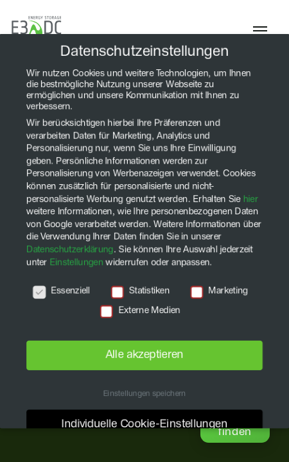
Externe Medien (140, 311)
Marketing (220, 292)
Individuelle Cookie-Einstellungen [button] (144, 426)
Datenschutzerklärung (68, 250)
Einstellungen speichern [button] (145, 396)
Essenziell (60, 292)
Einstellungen (75, 263)
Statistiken (140, 292)
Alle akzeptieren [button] (144, 357)
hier (252, 198)
